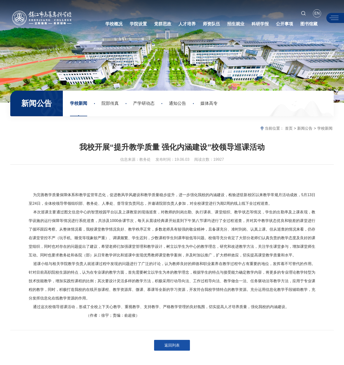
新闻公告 (304, 128)
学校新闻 (78, 103)
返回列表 (172, 345)
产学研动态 (144, 103)
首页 (289, 128)
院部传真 (110, 103)
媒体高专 (209, 103)
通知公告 (177, 103)
